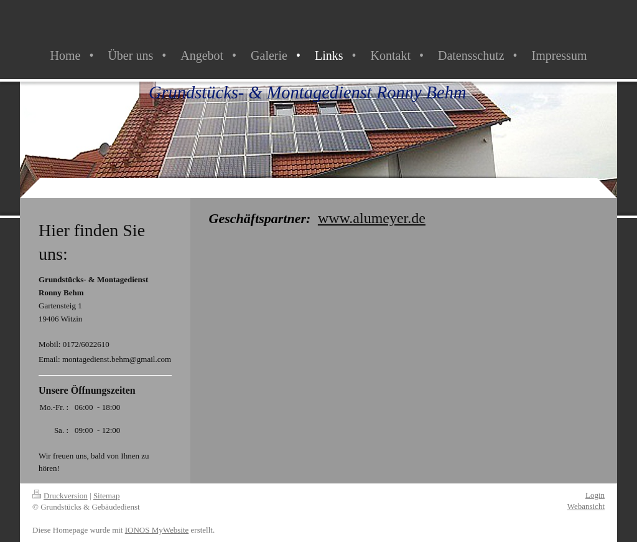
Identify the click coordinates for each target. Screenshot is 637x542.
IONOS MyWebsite (157, 530)
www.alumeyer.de (371, 218)
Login (595, 495)
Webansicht (586, 506)
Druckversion (60, 495)
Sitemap (106, 495)
